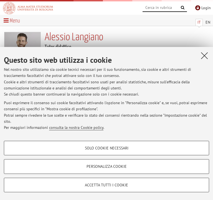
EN (208, 22)
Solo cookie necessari (106, 148)
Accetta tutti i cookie (106, 185)
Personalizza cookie (107, 166)
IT (199, 22)
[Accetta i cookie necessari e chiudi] (204, 55)
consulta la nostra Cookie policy (76, 127)
